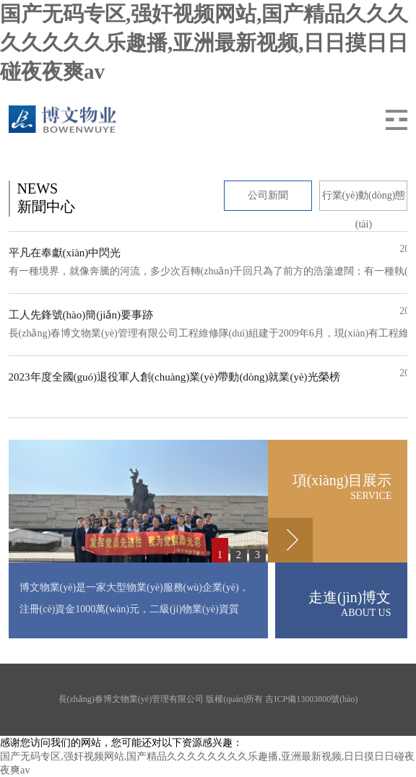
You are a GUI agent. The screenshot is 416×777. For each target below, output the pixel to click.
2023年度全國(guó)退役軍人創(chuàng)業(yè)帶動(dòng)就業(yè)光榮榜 (174, 377)
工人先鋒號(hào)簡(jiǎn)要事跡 (81, 315)
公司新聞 (268, 195)
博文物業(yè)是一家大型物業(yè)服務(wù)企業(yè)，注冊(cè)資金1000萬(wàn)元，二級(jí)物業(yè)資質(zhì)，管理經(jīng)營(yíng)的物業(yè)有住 (134, 609)
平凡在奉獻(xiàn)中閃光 (65, 253)
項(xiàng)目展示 (330, 487)
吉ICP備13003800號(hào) (311, 699)
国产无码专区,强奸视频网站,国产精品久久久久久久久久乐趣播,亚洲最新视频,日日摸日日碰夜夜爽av (204, 42)
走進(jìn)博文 (333, 604)
